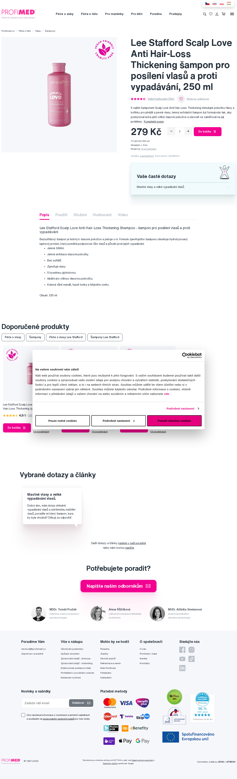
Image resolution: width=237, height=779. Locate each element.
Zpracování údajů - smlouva (75, 658)
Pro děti (136, 13)
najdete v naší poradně (132, 543)
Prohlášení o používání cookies (77, 673)
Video (123, 215)
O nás (143, 649)
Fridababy (105, 673)
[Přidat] (188, 131)
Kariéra (143, 658)
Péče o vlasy (13, 337)
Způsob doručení (70, 653)
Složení (80, 215)
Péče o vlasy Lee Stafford (66, 337)
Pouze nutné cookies (62, 420)
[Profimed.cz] (19, 13)
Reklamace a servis (110, 663)
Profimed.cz (8, 31)
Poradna (156, 13)
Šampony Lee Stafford (105, 337)
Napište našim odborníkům (119, 586)
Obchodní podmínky (72, 649)
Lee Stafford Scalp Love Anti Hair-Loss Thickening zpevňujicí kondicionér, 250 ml (22, 406)
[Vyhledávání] (204, 14)
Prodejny (175, 13)
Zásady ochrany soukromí (142, 760)
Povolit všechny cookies (174, 420)
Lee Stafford (147, 156)
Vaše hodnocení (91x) (161, 99)
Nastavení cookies (71, 677)
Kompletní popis (154, 121)
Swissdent (105, 677)
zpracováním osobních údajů (58, 719)
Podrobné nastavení (180, 408)
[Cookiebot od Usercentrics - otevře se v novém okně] (185, 355)
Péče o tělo (89, 13)
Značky (104, 653)
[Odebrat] (171, 131)
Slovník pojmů (108, 658)
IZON (221, 761)
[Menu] (232, 14)
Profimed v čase (148, 653)
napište (129, 547)
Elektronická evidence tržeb (76, 668)
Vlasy (38, 31)
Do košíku (207, 131)
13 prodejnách (148, 149)
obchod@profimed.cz (33, 649)
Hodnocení (102, 215)
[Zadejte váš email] (46, 703)
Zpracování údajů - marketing (77, 663)
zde (166, 393)
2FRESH (230, 761)
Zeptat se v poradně (32, 653)
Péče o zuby (64, 13)
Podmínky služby (110, 763)
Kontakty (145, 663)
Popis (44, 215)
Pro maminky (114, 13)
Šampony (50, 31)
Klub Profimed (108, 668)
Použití (61, 215)
